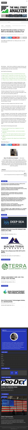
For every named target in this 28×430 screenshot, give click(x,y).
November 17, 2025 (5, 253)
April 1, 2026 (4, 232)
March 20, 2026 (4, 212)
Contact (2, 365)
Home (2, 354)
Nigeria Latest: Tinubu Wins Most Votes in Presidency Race (14, 78)
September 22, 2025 (5, 280)
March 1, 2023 (4, 34)
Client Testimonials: (7, 416)
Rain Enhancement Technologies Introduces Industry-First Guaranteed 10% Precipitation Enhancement (13, 184)
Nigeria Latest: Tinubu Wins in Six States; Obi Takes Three (14, 75)
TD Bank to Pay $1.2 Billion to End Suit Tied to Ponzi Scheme (14, 79)
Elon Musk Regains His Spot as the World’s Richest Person (13, 73)
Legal (2, 361)
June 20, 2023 (4, 388)
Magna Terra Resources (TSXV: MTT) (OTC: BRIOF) (13, 251)
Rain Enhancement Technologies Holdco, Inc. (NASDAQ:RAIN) (13, 301)
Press (2, 358)
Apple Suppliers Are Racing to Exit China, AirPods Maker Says (14, 76)
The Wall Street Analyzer (12, 34)
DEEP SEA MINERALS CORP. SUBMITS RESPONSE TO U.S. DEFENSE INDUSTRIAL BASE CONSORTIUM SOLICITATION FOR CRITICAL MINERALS (14, 209)
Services (2, 360)
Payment (2, 363)
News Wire (4, 181)
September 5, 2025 (5, 303)
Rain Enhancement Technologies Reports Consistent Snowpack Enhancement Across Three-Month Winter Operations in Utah (12, 193)
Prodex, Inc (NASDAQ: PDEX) (9, 387)
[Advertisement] (14, 54)
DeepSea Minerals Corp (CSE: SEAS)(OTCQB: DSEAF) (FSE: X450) (13, 229)
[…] (16, 234)
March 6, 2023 (4, 418)
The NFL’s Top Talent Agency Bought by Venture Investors (13, 133)
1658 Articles (22, 158)
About (2, 356)
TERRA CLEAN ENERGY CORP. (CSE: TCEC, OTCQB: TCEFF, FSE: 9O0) (12, 277)
